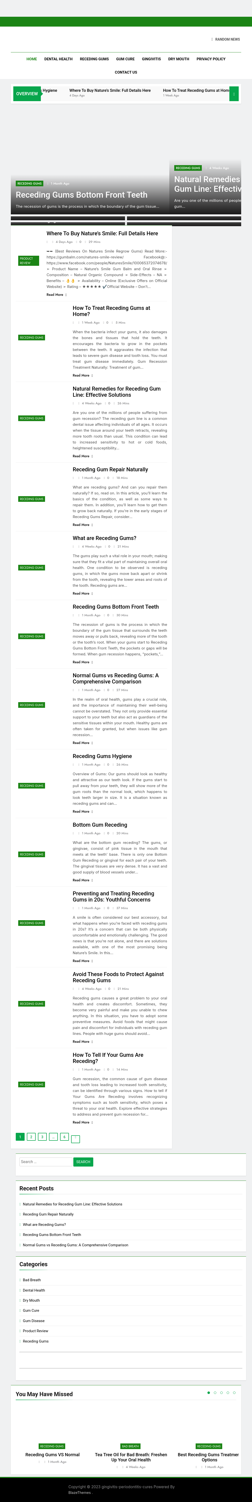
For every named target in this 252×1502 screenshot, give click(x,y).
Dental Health (58, 59)
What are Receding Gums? (104, 538)
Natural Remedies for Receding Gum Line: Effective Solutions (117, 392)
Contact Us (126, 72)
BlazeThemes (80, 1492)
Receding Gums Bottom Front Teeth (81, 195)
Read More (57, 294)
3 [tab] (221, 1392)
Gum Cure (125, 59)
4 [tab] (228, 1392)
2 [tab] (215, 1392)
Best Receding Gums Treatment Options (209, 1457)
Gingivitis (151, 59)
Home (32, 59)
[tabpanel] (52, 1437)
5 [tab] (234, 1392)
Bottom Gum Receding (100, 825)
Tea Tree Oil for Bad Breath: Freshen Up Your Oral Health (131, 1457)
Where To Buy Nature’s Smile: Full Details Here (140, 90)
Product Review (26, 260)
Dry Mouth (178, 59)
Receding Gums (94, 59)
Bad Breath (32, 1280)
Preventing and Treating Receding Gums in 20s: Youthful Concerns (113, 896)
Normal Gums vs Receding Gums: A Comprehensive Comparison (116, 678)
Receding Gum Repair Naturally (110, 469)
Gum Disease (34, 1321)
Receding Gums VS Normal (52, 1454)
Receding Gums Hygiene (65, 90)
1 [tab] (208, 1392)
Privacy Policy (211, 59)
